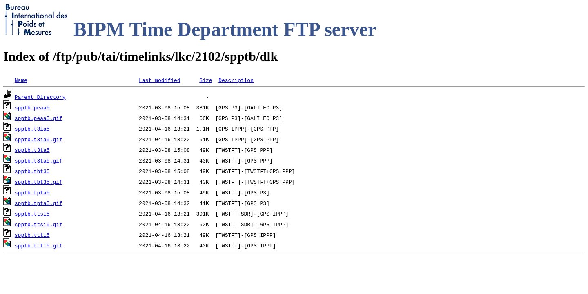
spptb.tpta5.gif (38, 203)
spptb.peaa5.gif (38, 118)
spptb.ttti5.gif (38, 245)
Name (21, 80)
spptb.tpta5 (32, 192)
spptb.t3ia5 (32, 128)
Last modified (159, 80)
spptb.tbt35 (32, 171)
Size (205, 80)
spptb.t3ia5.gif (38, 139)
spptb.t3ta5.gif (38, 160)
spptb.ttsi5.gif (38, 224)
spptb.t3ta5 (32, 150)
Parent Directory (40, 96)
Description (236, 80)
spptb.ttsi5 (32, 213)
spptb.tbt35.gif (38, 181)
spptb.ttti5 (32, 234)
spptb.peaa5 (32, 107)
